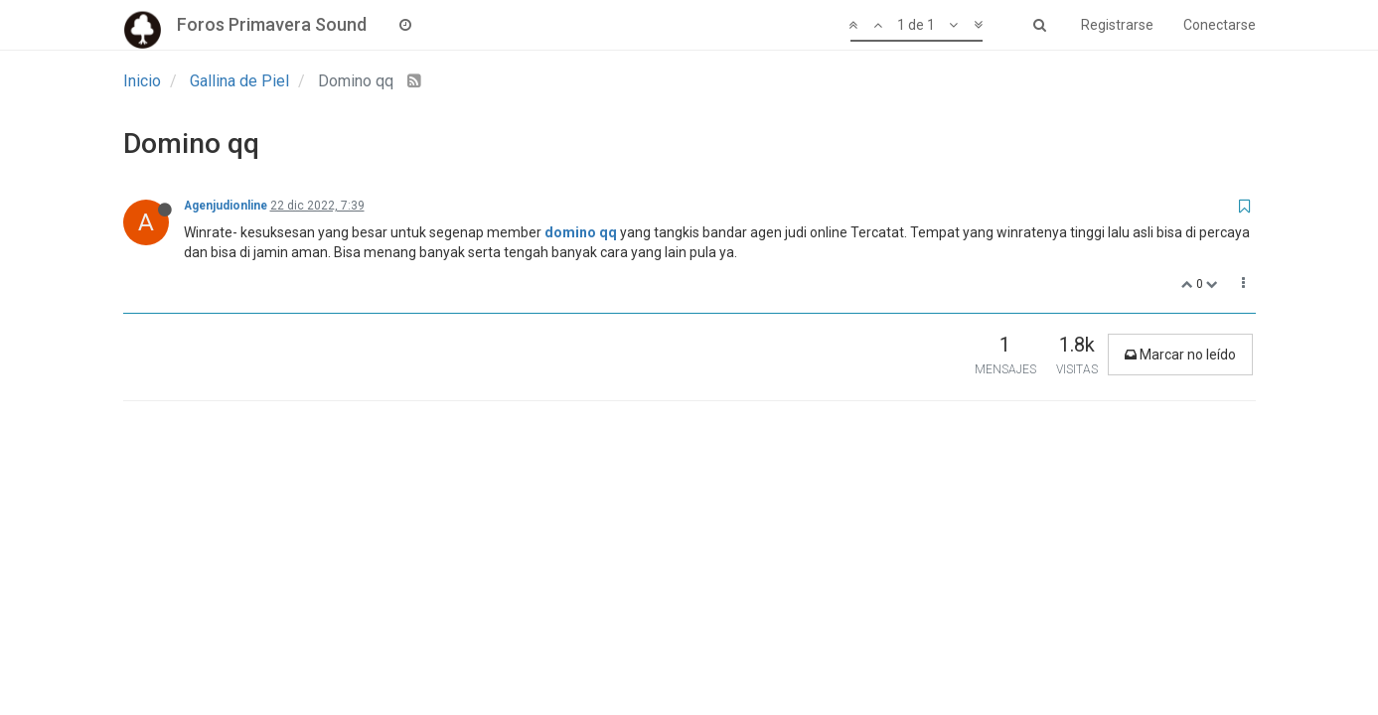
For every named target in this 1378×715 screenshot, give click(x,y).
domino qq (580, 232)
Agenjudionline (225, 206)
